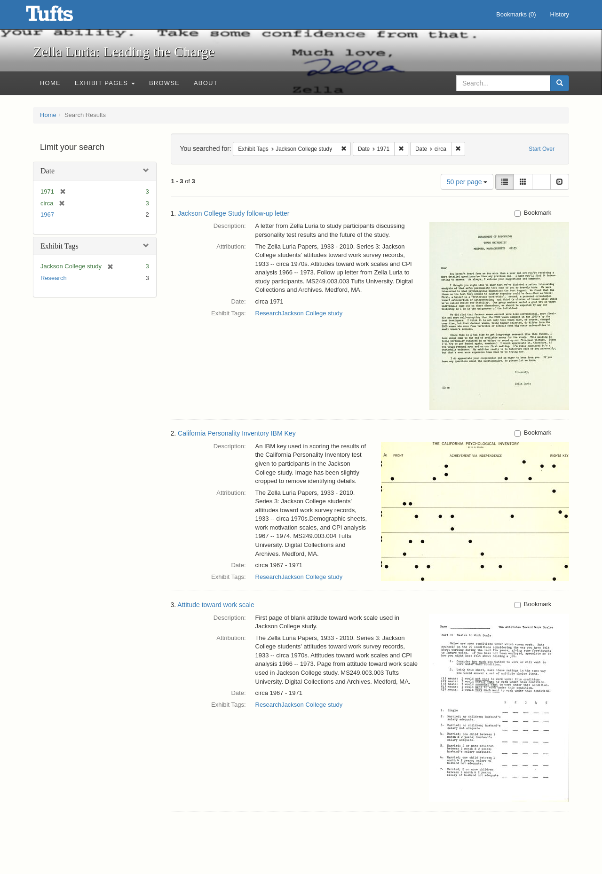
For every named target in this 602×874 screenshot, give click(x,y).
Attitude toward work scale (215, 605)
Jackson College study (311, 313)
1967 (47, 214)
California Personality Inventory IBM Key (237, 433)
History (559, 14)
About (206, 82)
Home (50, 82)
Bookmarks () (516, 14)
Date (47, 171)
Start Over (541, 149)
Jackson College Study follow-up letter (233, 213)
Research (53, 277)
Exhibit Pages (105, 82)
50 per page (467, 182)
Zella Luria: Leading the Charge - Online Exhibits (61, 16)
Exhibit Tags (59, 246)
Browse (164, 82)
